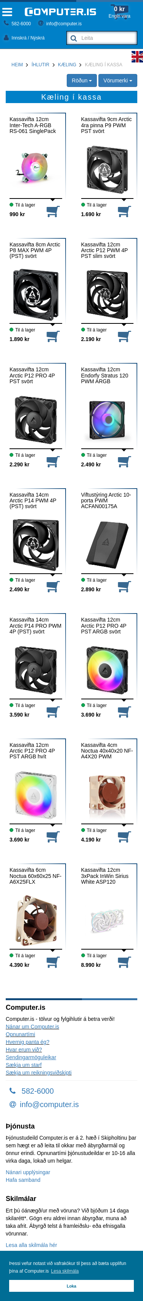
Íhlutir (41, 64)
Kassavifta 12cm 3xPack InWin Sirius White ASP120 (105, 876)
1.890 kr (19, 339)
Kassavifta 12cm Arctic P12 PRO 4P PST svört (32, 375)
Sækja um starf (24, 1065)
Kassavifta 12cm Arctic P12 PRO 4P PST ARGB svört (104, 626)
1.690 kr (91, 214)
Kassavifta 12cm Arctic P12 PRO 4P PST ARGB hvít (32, 751)
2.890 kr (91, 589)
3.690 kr (91, 715)
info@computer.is (60, 23)
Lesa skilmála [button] (65, 1271)
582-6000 (17, 23)
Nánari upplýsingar (28, 1172)
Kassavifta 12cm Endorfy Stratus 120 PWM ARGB (105, 375)
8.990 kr (91, 965)
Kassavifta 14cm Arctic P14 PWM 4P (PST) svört (33, 501)
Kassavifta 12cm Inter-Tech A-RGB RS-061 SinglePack (33, 125)
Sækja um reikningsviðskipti (39, 1073)
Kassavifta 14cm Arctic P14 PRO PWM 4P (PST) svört (35, 626)
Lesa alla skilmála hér (31, 1245)
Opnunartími (20, 1034)
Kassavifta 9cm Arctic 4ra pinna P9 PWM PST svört (106, 125)
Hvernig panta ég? (27, 1042)
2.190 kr (91, 339)
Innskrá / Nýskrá (24, 38)
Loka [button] (71, 1286)
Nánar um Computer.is (32, 1027)
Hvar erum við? (24, 1050)
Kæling (67, 64)
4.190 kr (91, 840)
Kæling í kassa (103, 64)
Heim (17, 64)
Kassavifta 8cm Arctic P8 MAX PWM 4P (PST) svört (35, 250)
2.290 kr (19, 464)
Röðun (82, 80)
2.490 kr (91, 464)
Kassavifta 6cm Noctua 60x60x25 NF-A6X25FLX (35, 876)
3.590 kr (19, 715)
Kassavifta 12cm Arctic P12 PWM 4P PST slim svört (104, 250)
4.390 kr (19, 965)
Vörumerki (117, 80)
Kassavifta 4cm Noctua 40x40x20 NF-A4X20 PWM (107, 751)
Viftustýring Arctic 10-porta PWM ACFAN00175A (106, 501)
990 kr (17, 214)
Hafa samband (23, 1180)
